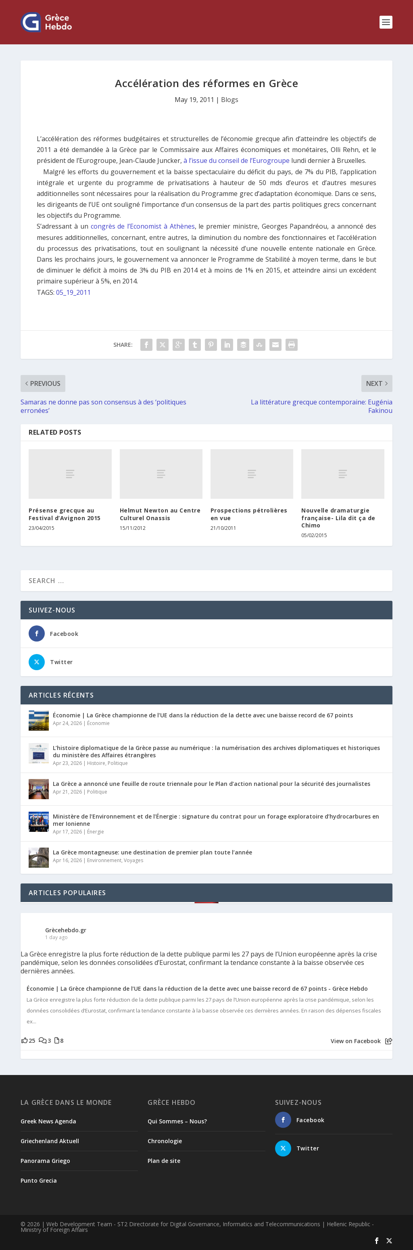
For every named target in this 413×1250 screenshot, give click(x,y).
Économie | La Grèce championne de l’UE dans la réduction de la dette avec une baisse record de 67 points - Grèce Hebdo (197, 988)
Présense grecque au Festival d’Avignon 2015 (65, 513)
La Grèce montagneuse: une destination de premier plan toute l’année (152, 852)
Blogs (229, 99)
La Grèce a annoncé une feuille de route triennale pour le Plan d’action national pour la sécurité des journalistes (211, 784)
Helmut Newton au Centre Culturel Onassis (160, 513)
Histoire (96, 763)
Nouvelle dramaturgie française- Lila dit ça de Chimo (338, 517)
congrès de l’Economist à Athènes (143, 226)
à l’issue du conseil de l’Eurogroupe (237, 160)
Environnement (104, 860)
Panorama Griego (45, 1161)
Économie (98, 723)
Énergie (95, 831)
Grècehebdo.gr (65, 930)
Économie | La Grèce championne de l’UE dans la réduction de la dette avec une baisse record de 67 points (203, 715)
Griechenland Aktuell (50, 1141)
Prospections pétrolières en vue (249, 513)
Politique (118, 763)
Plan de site (164, 1161)
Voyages (133, 860)
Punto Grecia (39, 1180)
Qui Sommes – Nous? (177, 1121)
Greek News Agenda (48, 1121)
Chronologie (165, 1141)
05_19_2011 (73, 292)
